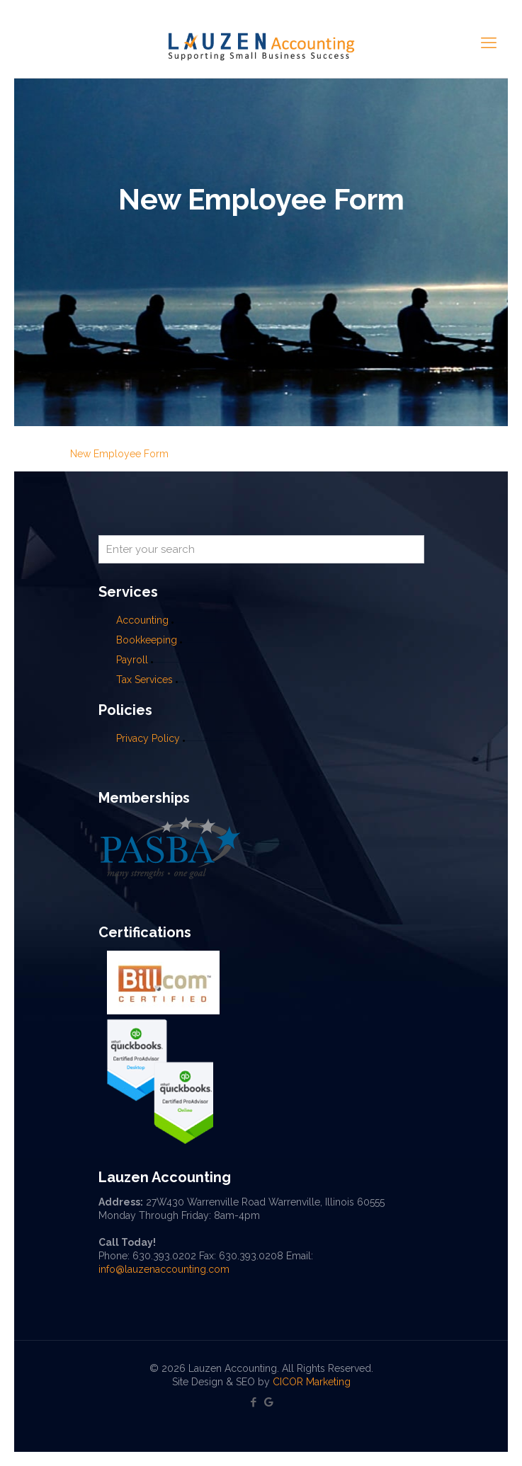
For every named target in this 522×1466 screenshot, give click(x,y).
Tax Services (146, 679)
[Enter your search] (261, 549)
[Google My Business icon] (268, 1402)
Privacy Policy (148, 738)
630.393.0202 (164, 1255)
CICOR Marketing (312, 1381)
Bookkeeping (146, 640)
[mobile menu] (489, 42)
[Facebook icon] (254, 1402)
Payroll (132, 659)
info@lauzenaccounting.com (163, 1269)
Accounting (142, 620)
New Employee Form (119, 453)
